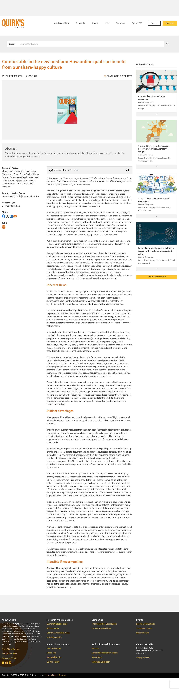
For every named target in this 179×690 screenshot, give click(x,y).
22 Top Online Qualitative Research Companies (154, 200)
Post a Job (51, 652)
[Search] (91, 44)
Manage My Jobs (54, 657)
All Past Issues (53, 628)
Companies (81, 23)
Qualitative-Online (26, 180)
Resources (120, 23)
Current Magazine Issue (57, 623)
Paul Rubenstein (14, 76)
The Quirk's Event (10, 653)
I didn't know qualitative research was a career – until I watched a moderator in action (156, 251)
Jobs (107, 23)
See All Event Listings (145, 623)
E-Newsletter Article (11, 205)
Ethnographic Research (13, 171)
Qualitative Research (11, 183)
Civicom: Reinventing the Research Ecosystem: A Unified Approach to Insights (153, 149)
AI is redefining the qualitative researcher (151, 97)
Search (12, 43)
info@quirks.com (142, 657)
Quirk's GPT (137, 23)
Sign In (154, 23)
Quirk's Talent (53, 661)
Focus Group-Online (23, 174)
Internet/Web (8, 196)
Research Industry (30, 196)
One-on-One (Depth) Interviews (24, 177)
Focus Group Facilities (101, 628)
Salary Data (97, 657)
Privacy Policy (51, 675)
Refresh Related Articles (156, 277)
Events (95, 23)
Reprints (62, 675)
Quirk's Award (142, 632)
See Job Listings (54, 648)
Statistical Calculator (101, 661)
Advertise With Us (9, 658)
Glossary (95, 648)
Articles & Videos (61, 23)
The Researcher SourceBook (104, 623)
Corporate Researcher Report (104, 652)
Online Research (9, 180)
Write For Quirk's (54, 637)
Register (170, 23)
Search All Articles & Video (58, 632)
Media (18, 196)
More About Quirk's (10, 649)
